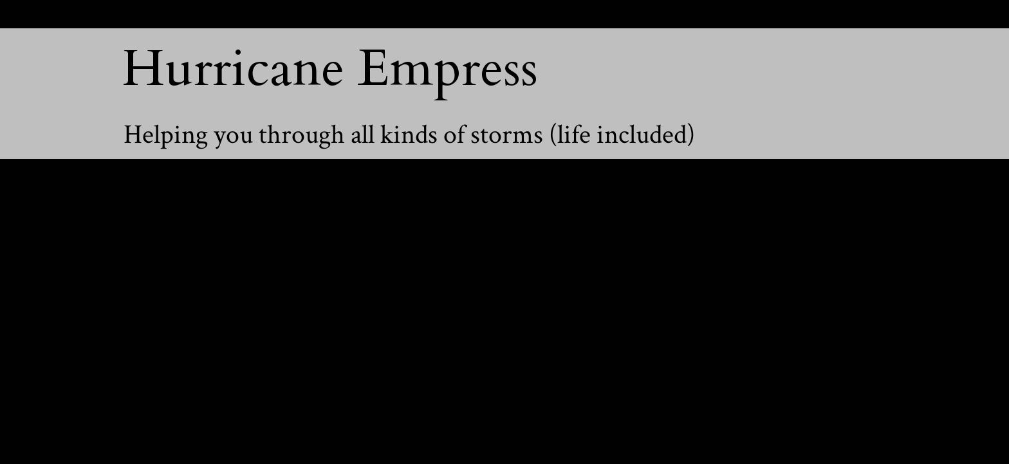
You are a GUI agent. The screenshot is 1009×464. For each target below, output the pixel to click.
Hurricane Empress (330, 69)
